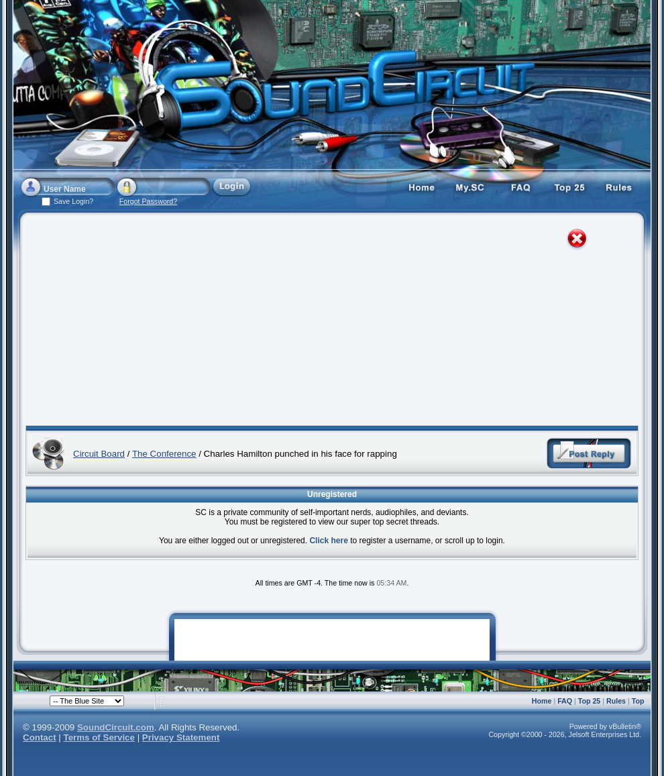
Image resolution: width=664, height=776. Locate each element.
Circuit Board (99, 454)
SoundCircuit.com (115, 727)
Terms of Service (99, 737)
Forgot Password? (148, 201)
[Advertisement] (296, 322)
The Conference (164, 454)
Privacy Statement (181, 737)
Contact (39, 737)
